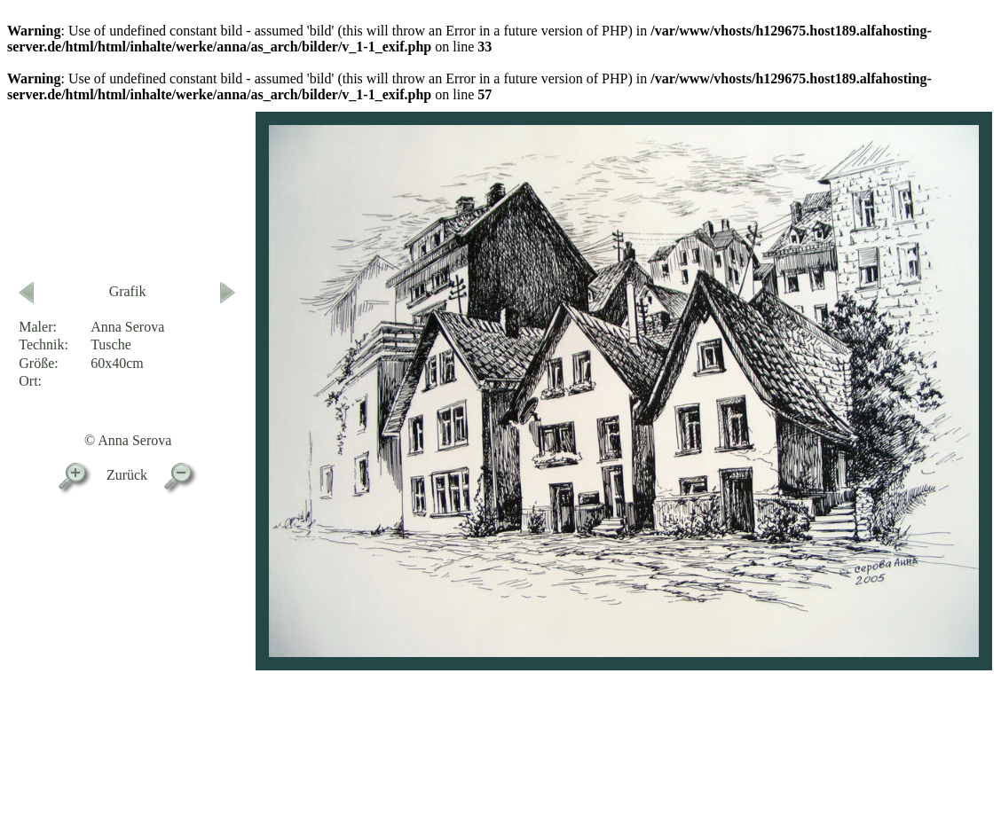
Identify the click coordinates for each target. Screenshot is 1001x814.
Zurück (126, 474)
